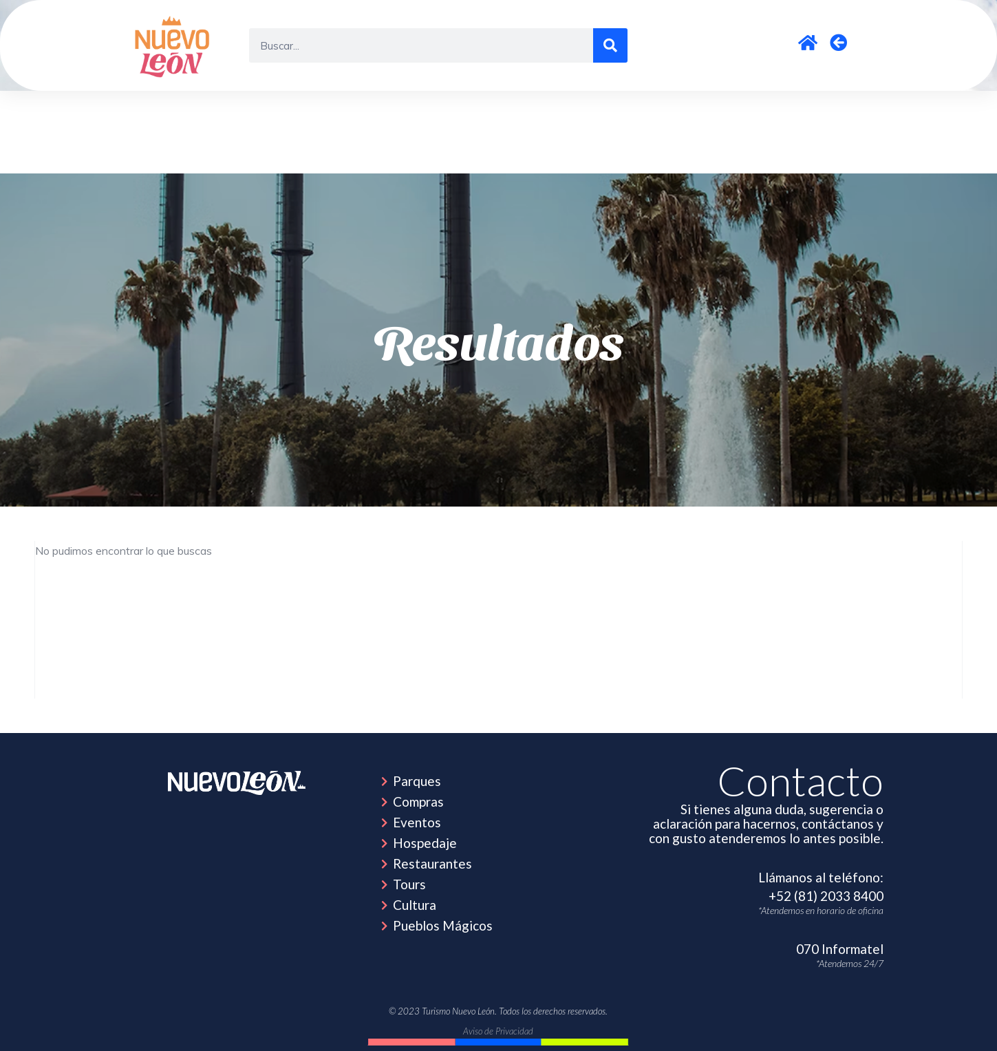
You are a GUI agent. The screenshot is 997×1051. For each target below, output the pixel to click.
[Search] (610, 45)
